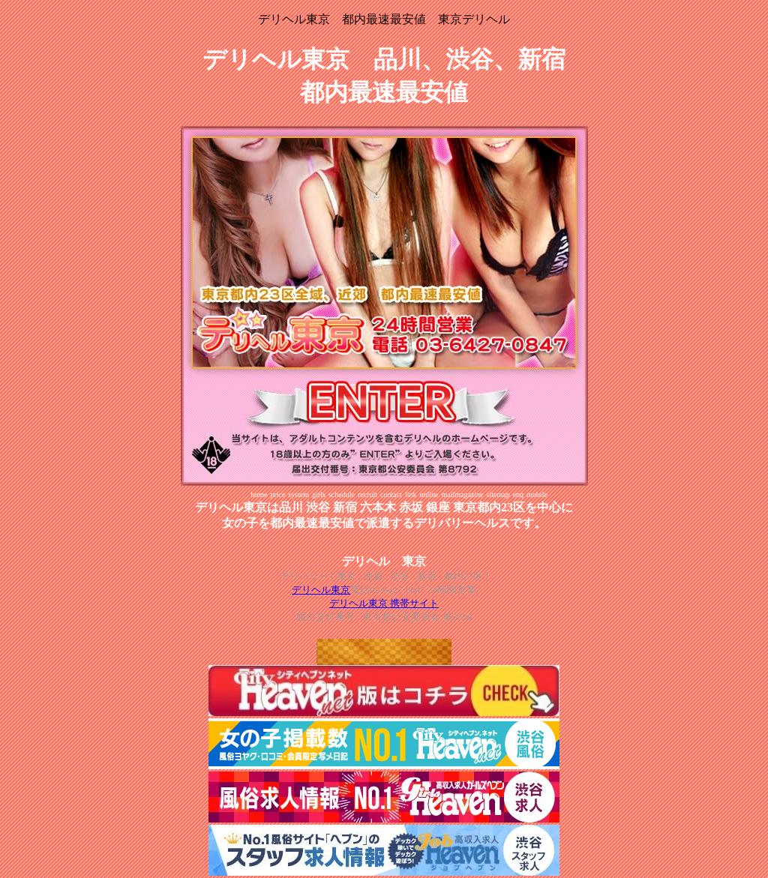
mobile (537, 494)
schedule (341, 494)
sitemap (498, 494)
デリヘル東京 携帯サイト (384, 603)
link (411, 494)
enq (518, 494)
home (258, 494)
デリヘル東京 (321, 589)
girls (319, 494)
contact (391, 494)
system (298, 494)
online (428, 494)
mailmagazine (462, 494)
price (277, 494)
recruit (367, 494)
